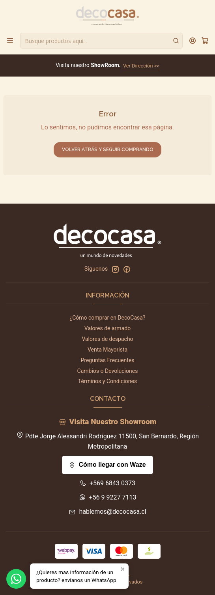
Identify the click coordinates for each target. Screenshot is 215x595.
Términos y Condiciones (107, 381)
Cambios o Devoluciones (107, 371)
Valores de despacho (107, 339)
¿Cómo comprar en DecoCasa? (108, 317)
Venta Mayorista (107, 349)
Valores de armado (107, 328)
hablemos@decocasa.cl (107, 511)
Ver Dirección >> (141, 66)
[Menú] (10, 40)
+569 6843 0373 (107, 483)
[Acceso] (192, 40)
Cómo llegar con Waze (107, 464)
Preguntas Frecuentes (107, 360)
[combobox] (101, 41)
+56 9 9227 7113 (107, 497)
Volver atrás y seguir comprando (107, 149)
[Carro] (205, 40)
